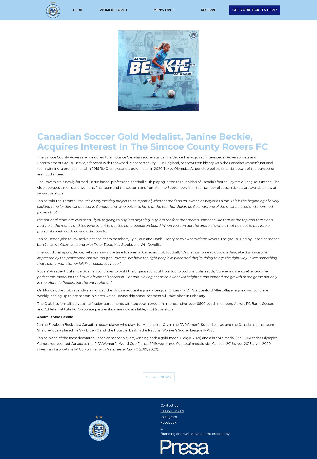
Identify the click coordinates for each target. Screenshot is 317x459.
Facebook (168, 422)
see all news (158, 377)
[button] (77, 10)
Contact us (169, 405)
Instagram (169, 417)
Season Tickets (172, 411)
